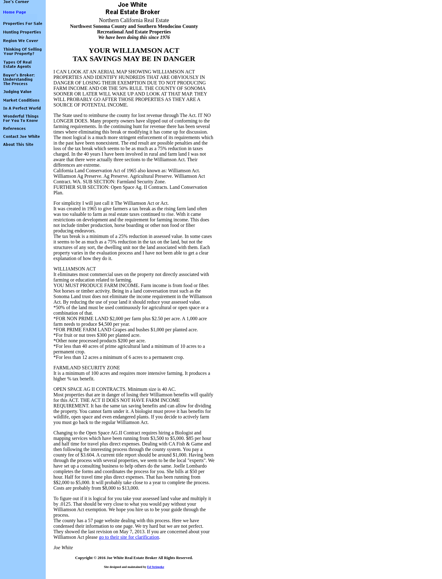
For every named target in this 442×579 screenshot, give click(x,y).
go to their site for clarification (129, 537)
